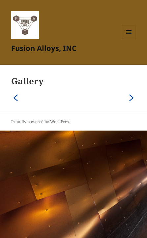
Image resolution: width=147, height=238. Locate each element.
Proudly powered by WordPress (40, 122)
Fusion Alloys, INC (43, 48)
